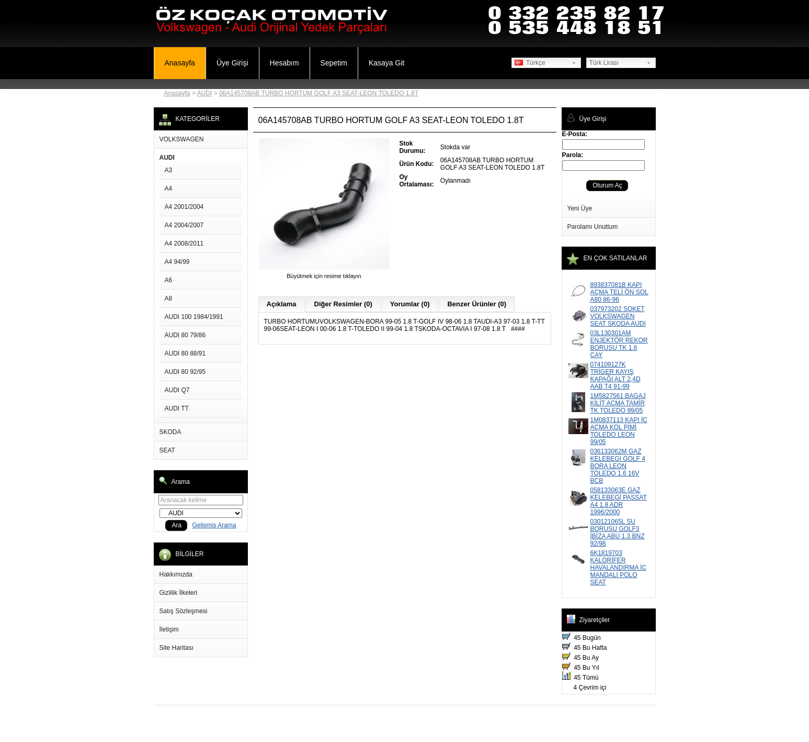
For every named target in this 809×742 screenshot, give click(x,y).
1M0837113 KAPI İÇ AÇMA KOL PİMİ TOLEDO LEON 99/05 (618, 431)
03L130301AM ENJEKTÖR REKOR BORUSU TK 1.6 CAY (619, 344)
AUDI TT (177, 408)
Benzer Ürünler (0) (476, 304)
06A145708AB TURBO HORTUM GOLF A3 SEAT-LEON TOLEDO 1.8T (318, 93)
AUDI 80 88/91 (185, 353)
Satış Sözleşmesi (183, 611)
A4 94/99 (177, 261)
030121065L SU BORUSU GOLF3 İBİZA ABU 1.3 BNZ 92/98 (617, 532)
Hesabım (284, 63)
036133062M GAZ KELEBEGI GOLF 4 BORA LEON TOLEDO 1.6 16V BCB (617, 466)
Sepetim (334, 63)
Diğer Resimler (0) (343, 304)
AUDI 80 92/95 (185, 371)
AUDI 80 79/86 (185, 335)
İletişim (169, 629)
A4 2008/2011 (184, 243)
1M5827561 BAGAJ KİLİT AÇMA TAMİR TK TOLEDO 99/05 (618, 403)
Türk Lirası (604, 63)
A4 (169, 188)
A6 (169, 280)
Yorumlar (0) (410, 304)
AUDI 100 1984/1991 (194, 316)
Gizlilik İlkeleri (178, 592)
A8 (169, 298)
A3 (169, 170)
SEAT (167, 450)
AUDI (204, 93)
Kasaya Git (386, 63)
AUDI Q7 (177, 390)
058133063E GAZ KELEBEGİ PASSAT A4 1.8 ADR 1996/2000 (618, 501)
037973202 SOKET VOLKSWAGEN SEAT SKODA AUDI (618, 316)
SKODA (170, 432)
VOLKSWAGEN (181, 139)
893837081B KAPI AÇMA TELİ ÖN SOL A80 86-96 (619, 292)
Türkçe (530, 63)
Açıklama (282, 304)
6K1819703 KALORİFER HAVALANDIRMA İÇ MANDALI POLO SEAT (618, 567)
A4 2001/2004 (184, 207)
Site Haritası (176, 647)
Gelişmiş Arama (214, 525)
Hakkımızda (175, 574)
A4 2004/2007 (184, 225)
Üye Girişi (232, 63)
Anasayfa (180, 63)
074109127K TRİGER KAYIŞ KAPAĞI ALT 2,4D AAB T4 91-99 (615, 375)
